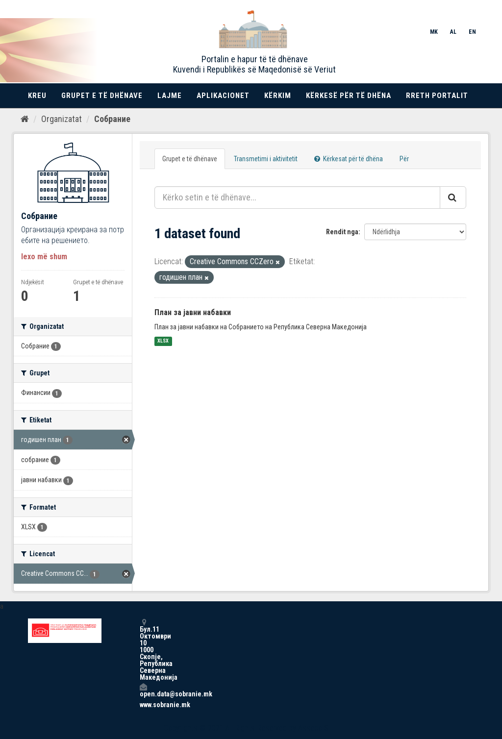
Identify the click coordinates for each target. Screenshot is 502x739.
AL (453, 31)
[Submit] (453, 197)
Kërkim (277, 95)
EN (472, 31)
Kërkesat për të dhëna (348, 159)
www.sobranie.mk (143, 704)
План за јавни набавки (192, 312)
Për (404, 159)
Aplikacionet (223, 95)
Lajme (169, 95)
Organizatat (61, 119)
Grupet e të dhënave (102, 95)
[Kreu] (25, 119)
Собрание (112, 119)
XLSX (163, 341)
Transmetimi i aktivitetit (266, 159)
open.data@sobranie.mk (143, 690)
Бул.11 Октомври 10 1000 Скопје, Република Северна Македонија (143, 649)
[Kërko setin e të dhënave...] (297, 197)
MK (434, 31)
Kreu (37, 95)
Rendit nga (342, 232)
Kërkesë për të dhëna (348, 95)
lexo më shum (44, 256)
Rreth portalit (437, 95)
